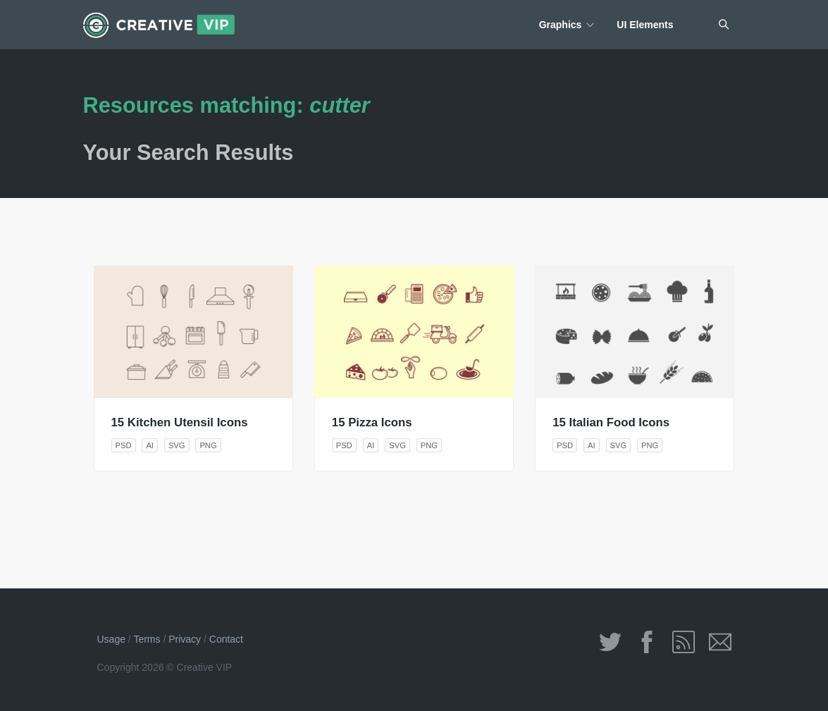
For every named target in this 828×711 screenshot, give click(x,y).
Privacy (184, 639)
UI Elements (645, 24)
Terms (146, 639)
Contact (226, 639)
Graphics (560, 24)
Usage (111, 639)
